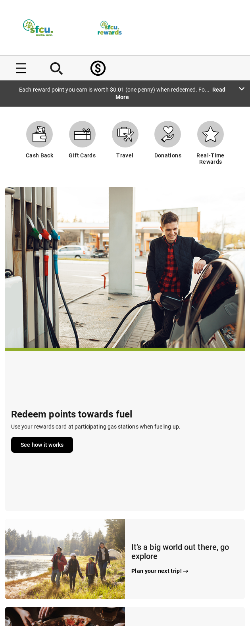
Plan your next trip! (160, 571)
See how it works (42, 445)
